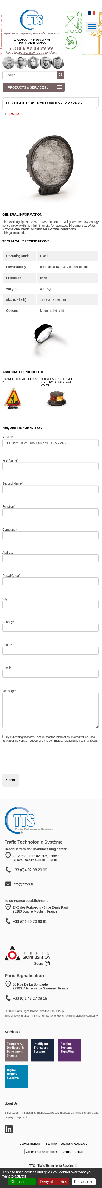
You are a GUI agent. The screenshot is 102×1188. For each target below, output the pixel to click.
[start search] (60, 75)
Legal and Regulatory (74, 1156)
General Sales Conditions (41, 1164)
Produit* (7, 437)
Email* (6, 668)
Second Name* (12, 483)
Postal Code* (11, 575)
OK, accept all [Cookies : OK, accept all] (21, 1182)
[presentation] (37, 758)
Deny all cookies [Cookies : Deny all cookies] (53, 1182)
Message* (9, 691)
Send (10, 780)
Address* (8, 552)
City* (5, 599)
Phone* (7, 645)
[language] (91, 13)
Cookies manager (31, 1156)
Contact (79, 1164)
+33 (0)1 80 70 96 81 (30, 938)
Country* (8, 622)
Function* (8, 506)
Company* (9, 529)
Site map (51, 1156)
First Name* (10, 460)
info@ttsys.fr (23, 899)
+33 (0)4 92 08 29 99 (30, 885)
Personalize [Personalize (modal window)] (84, 1182)
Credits (66, 1164)
